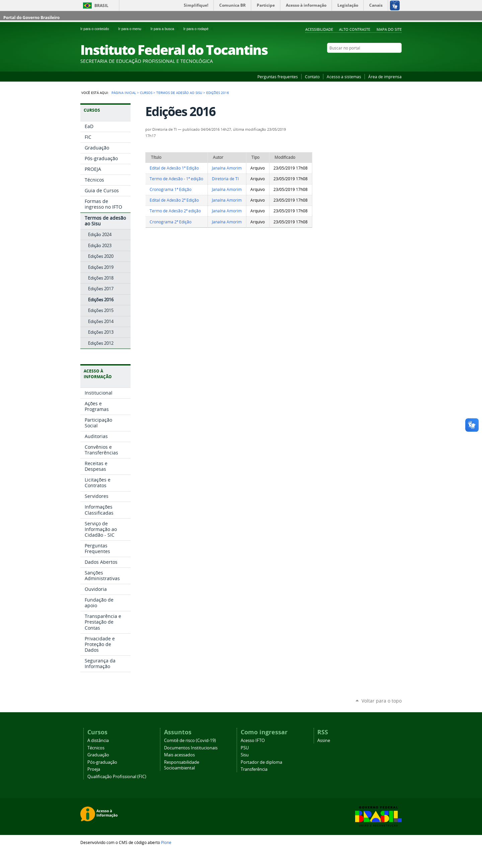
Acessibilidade (319, 29)
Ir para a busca (166, 29)
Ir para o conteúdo (97, 29)
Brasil (101, 5)
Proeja (93, 769)
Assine (323, 740)
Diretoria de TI (225, 179)
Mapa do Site (389, 29)
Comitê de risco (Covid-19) (190, 740)
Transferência (254, 769)
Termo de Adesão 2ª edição (175, 211)
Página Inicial (123, 92)
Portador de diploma (261, 762)
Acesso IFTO (253, 740)
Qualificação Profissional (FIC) (116, 776)
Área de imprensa (385, 76)
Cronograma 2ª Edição (170, 222)
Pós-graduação (102, 762)
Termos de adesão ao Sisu (179, 92)
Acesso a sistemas (344, 76)
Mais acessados (179, 755)
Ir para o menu (133, 29)
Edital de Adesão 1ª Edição (174, 168)
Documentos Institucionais (191, 748)
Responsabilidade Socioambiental (181, 765)
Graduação (98, 755)
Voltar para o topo (382, 701)
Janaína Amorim (227, 168)
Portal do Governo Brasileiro (31, 17)
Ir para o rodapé (198, 29)
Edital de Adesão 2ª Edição (174, 200)
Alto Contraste (354, 29)
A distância (98, 740)
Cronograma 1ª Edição (170, 189)
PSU (245, 748)
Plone (166, 842)
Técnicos (95, 748)
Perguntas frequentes (277, 76)
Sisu (245, 755)
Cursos (146, 92)
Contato (312, 76)
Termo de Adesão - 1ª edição (176, 179)
